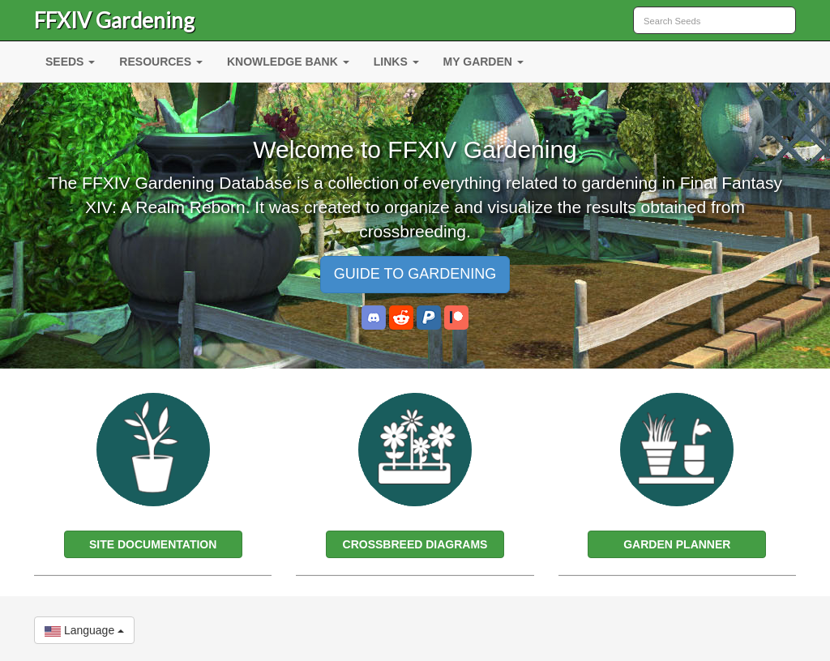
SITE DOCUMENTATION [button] (152, 544)
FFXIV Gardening (114, 20)
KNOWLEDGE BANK (288, 61)
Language (84, 630)
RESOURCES (161, 61)
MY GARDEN (483, 61)
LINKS (396, 61)
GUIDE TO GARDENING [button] (415, 274)
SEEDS (70, 61)
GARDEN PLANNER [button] (676, 544)
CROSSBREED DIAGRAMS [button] (415, 544)
